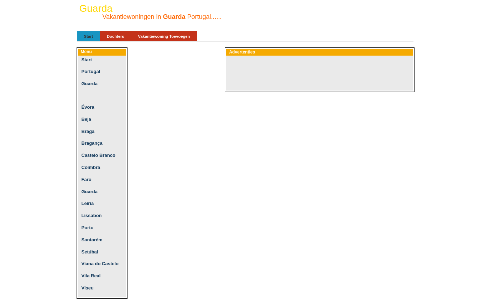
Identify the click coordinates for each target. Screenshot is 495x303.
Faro (87, 179)
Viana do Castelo (100, 263)
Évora (88, 107)
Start (88, 36)
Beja (86, 119)
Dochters (115, 36)
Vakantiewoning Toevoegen (164, 36)
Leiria (88, 203)
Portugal (91, 71)
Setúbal (90, 252)
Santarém (92, 239)
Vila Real (91, 275)
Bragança (92, 143)
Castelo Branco (98, 155)
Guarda (90, 83)
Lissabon (92, 215)
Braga (88, 131)
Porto (88, 227)
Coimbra (91, 167)
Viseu (88, 288)
